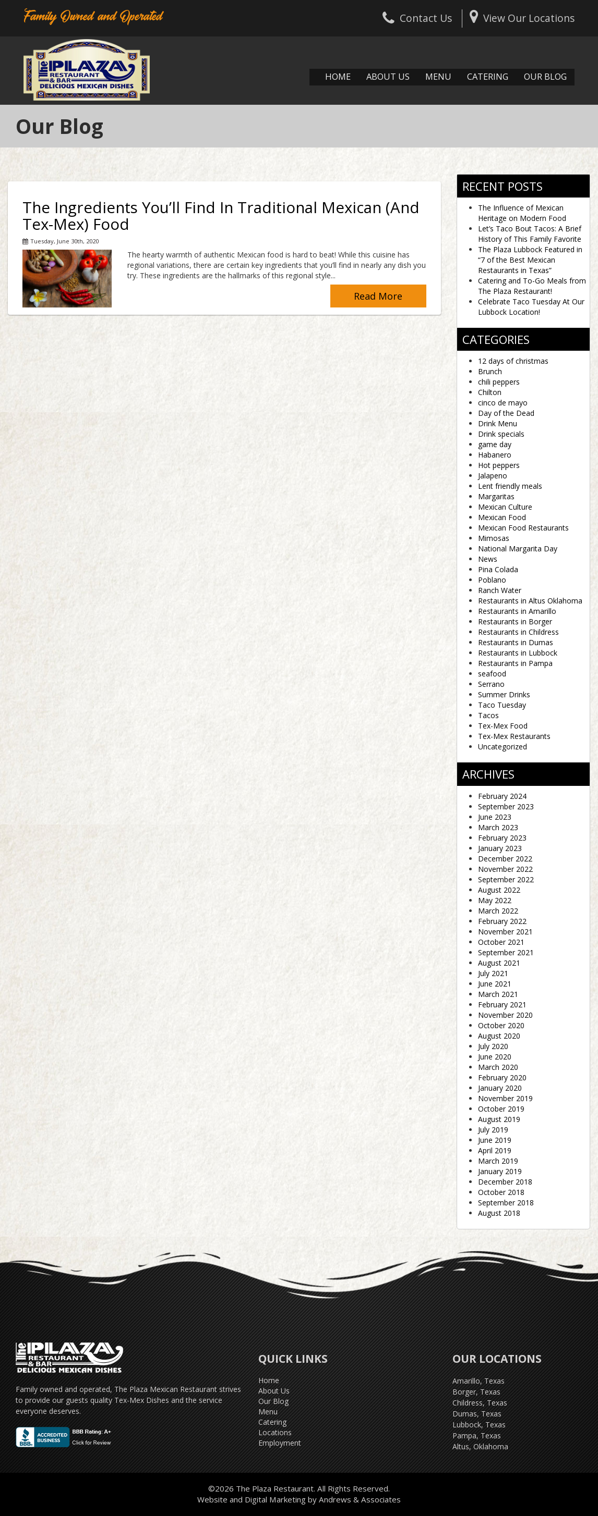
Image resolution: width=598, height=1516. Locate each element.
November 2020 (505, 1015)
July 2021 (493, 973)
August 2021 (499, 963)
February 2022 (502, 921)
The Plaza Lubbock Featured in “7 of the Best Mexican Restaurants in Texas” (530, 259)
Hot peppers (499, 465)
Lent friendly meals (510, 486)
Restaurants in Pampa (515, 663)
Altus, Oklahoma (480, 1446)
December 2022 (505, 859)
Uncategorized (502, 746)
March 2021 (498, 994)
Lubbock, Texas (479, 1424)
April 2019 (494, 1150)
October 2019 (501, 1109)
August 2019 (499, 1119)
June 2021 (494, 984)
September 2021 (506, 952)
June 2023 (494, 817)
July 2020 (493, 1046)
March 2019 (498, 1161)
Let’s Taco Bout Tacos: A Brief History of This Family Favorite (529, 234)
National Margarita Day (517, 548)
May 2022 (494, 900)
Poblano (492, 580)
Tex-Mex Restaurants (514, 736)
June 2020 (494, 1057)
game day (494, 444)
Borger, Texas (476, 1392)
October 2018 (501, 1192)
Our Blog (545, 76)
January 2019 (500, 1171)
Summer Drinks (504, 694)
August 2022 (499, 890)
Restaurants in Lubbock (517, 653)
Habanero (494, 455)
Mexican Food (502, 517)
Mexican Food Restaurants (523, 528)
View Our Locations (522, 18)
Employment (279, 1443)
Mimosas (493, 538)
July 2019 (493, 1130)
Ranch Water (499, 590)
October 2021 (501, 942)
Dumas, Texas (476, 1414)
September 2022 (506, 879)
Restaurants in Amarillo (517, 611)
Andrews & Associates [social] (360, 1499)
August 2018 (499, 1213)
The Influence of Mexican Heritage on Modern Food (522, 213)
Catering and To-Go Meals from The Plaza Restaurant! (532, 286)
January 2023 (500, 848)
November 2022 (505, 869)
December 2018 (505, 1182)
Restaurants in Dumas (515, 642)
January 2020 (500, 1088)
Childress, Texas (479, 1403)
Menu (438, 76)
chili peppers (499, 382)
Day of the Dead (506, 413)
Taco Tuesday (502, 705)
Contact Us (417, 18)
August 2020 (499, 1036)
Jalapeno (492, 475)
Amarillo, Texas (478, 1381)
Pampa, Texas (476, 1435)
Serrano (491, 684)
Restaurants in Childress (518, 632)
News (487, 559)
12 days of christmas (513, 361)
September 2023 (506, 806)
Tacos (488, 715)
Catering (487, 76)
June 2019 (494, 1140)
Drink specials (501, 434)
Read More (378, 296)
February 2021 (502, 1004)
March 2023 (498, 827)
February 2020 (502, 1077)
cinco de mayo (503, 403)
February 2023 (502, 838)
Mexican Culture (505, 507)
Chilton (489, 392)
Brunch (490, 371)
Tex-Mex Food (503, 726)
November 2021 (505, 931)
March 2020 (498, 1067)
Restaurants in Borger (515, 621)
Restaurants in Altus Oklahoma (530, 601)
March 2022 (498, 911)
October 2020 (501, 1025)
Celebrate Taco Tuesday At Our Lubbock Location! (531, 307)
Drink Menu (497, 423)
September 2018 (506, 1202)
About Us (388, 76)
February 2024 (502, 796)
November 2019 (505, 1098)
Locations (275, 1432)
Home (338, 76)
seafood (492, 674)
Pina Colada (498, 569)
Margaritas (496, 496)
